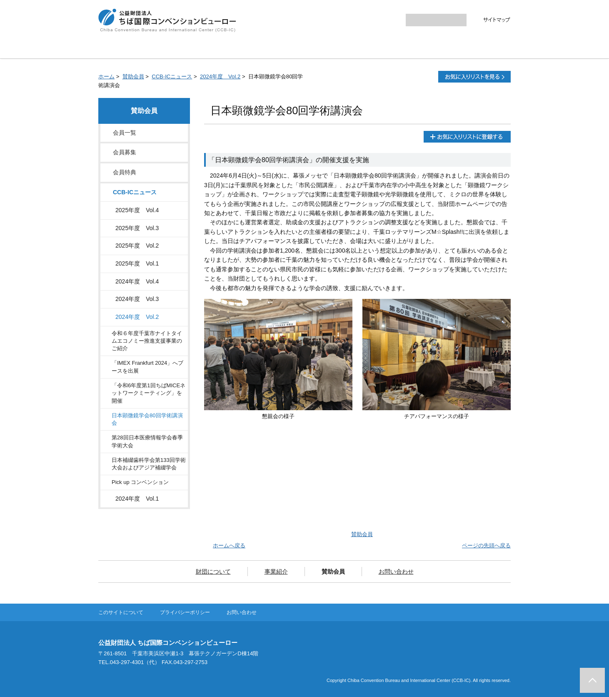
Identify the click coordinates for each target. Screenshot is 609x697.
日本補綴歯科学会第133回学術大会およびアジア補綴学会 (149, 464)
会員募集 (124, 152)
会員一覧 (124, 132)
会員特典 (124, 172)
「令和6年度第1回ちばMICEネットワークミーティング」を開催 (148, 393)
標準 (376, 20)
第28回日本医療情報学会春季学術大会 (147, 441)
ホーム (106, 76)
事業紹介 (273, 48)
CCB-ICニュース (172, 76)
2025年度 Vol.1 (137, 263)
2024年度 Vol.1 (137, 498)
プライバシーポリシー (185, 612)
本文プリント (410, 77)
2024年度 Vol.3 (137, 299)
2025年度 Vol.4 (137, 210)
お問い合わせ (404, 48)
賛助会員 (336, 48)
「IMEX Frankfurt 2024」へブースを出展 (147, 367)
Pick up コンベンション (140, 482)
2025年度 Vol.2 (137, 245)
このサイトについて (120, 612)
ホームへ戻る (229, 545)
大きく (392, 20)
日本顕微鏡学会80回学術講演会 (147, 419)
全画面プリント (356, 77)
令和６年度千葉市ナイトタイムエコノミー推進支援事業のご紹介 (147, 341)
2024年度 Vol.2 (220, 76)
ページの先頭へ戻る (486, 545)
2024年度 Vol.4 (137, 281)
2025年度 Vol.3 (137, 228)
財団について (205, 48)
